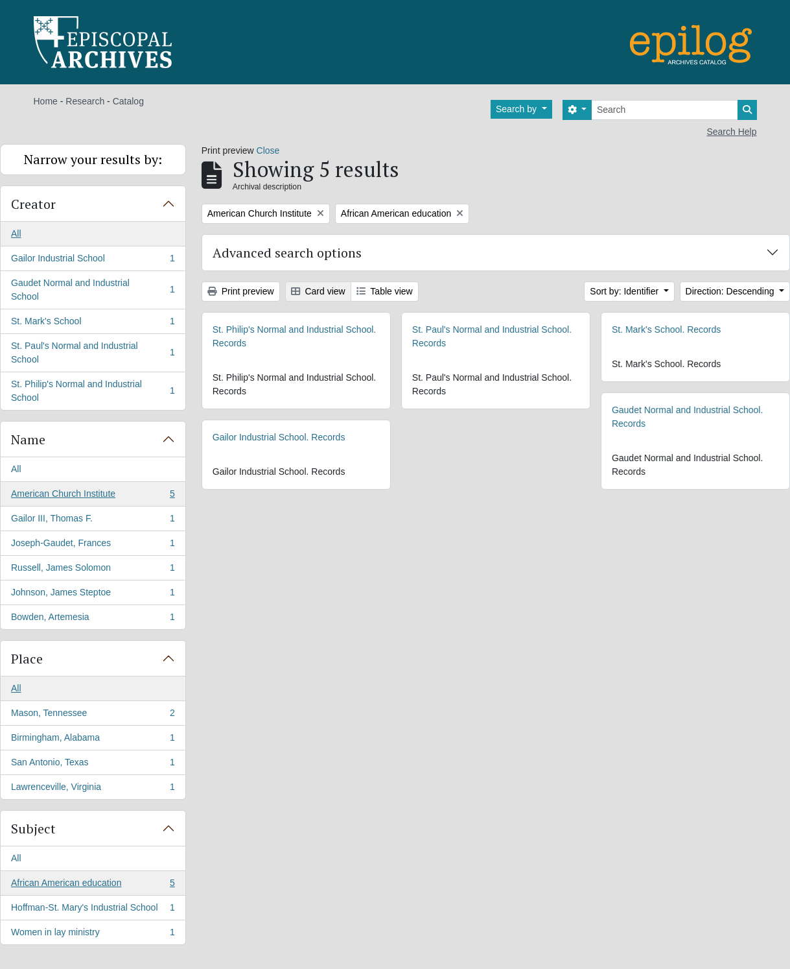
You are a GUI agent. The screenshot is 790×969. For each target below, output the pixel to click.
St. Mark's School (92, 324)
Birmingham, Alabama (92, 740)
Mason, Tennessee (92, 715)
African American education (92, 885)
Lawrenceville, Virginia (92, 789)
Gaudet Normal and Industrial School (92, 290)
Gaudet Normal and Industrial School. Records (687, 417)
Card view (318, 291)
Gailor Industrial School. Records (279, 437)
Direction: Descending (731, 291)
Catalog (128, 101)
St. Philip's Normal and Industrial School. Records (294, 336)
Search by (517, 109)
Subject (33, 828)
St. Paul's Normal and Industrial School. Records (492, 336)
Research (84, 101)
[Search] (664, 110)
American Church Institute (92, 496)
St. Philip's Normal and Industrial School (92, 391)
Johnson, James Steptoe (92, 595)
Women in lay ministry (92, 935)
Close (268, 150)
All (16, 233)
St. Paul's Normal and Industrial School (92, 353)
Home (46, 101)
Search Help (731, 131)
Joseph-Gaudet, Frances (92, 545)
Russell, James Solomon (92, 570)
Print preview (240, 291)
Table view (384, 291)
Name (28, 439)
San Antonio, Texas (92, 765)
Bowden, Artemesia (92, 619)
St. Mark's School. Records (666, 329)
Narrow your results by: (93, 159)
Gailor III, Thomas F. (92, 521)
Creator (33, 204)
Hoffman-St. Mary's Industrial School (92, 910)
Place (27, 658)
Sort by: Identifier (625, 291)
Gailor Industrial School (92, 261)
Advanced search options (287, 252)
